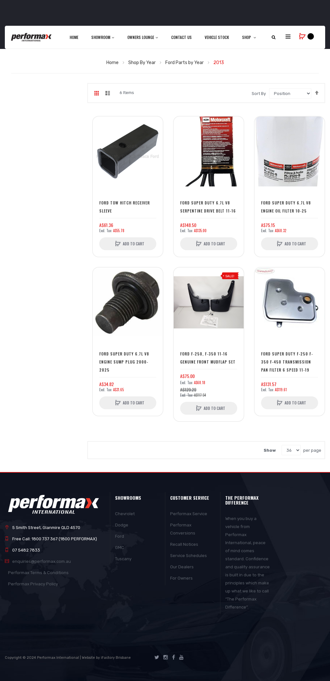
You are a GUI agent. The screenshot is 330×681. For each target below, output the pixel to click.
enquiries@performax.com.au (41, 561)
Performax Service (188, 513)
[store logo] (31, 37)
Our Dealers (182, 566)
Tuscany (123, 558)
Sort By (259, 93)
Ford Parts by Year (185, 62)
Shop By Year (142, 62)
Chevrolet (125, 513)
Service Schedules (188, 555)
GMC (119, 547)
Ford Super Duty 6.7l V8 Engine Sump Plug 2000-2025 (124, 362)
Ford (119, 536)
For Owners (181, 578)
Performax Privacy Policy (33, 584)
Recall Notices (184, 544)
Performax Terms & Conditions (38, 572)
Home (113, 62)
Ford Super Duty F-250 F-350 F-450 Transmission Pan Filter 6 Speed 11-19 (287, 362)
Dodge (121, 525)
